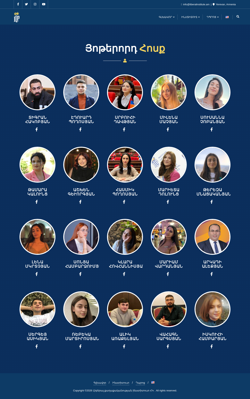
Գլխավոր (100, 382)
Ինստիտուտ (120, 382)
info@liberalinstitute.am (195, 4)
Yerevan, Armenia (224, 4)
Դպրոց (140, 382)
